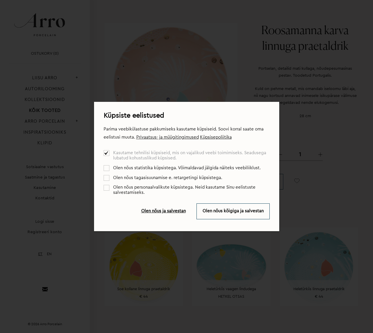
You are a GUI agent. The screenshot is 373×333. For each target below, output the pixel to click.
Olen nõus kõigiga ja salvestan (233, 211)
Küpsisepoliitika (216, 137)
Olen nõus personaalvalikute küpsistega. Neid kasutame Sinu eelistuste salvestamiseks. (184, 190)
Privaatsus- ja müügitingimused (167, 137)
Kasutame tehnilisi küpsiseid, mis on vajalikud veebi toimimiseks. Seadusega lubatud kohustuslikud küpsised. (189, 155)
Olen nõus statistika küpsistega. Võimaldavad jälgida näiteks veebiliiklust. (187, 168)
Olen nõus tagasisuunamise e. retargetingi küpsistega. (167, 178)
